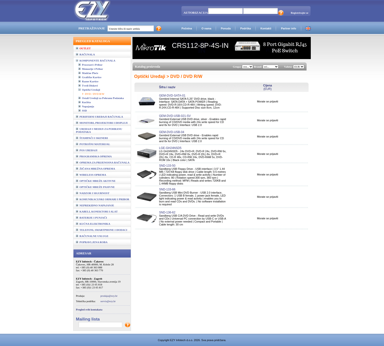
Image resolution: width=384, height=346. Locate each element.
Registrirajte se (299, 12)
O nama (206, 28)
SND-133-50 (167, 165)
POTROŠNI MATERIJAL (93, 144)
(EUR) (267, 87)
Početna (186, 28)
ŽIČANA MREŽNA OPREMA (95, 168)
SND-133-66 (167, 189)
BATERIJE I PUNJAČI (91, 217)
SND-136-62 (167, 212)
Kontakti (265, 28)
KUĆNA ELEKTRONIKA (93, 223)
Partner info (288, 28)
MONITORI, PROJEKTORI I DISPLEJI (102, 122)
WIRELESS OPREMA (91, 174)
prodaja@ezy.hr (109, 295)
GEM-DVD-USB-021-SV (175, 116)
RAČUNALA (85, 54)
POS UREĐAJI (86, 150)
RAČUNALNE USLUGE (92, 236)
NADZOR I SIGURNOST (92, 193)
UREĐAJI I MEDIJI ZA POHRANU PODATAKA (99, 130)
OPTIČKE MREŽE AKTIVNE (96, 180)
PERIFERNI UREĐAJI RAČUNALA (99, 116)
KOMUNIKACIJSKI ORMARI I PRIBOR (102, 199)
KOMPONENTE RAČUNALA (95, 60)
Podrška (245, 28)
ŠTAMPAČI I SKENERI (92, 137)
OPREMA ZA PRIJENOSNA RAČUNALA (102, 162)
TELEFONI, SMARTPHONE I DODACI (101, 229)
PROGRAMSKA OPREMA (94, 156)
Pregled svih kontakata (89, 309)
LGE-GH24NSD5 (170, 148)
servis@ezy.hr (108, 301)
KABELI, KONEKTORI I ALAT (97, 211)
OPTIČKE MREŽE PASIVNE (95, 186)
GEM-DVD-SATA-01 (172, 95)
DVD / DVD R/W (95, 93)
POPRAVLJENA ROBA (92, 242)
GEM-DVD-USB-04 (171, 132)
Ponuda (226, 28)
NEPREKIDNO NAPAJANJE (95, 205)
